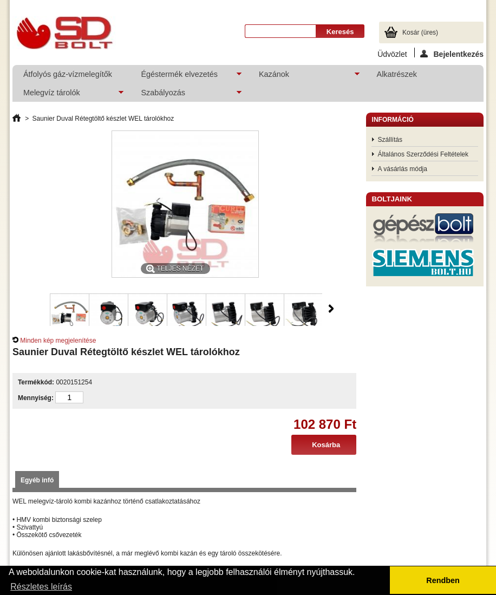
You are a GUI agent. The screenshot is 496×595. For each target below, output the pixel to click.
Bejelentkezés (452, 53)
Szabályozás (186, 95)
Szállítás (390, 139)
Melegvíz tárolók (68, 95)
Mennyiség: (36, 398)
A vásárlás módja (402, 169)
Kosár (420, 32)
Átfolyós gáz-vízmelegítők (67, 74)
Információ (393, 119)
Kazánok (304, 76)
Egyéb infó (37, 480)
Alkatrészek (397, 74)
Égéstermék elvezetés (186, 76)
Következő (331, 308)
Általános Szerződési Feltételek (423, 154)
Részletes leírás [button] (41, 586)
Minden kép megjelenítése (58, 340)
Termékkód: (36, 382)
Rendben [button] (443, 580)
